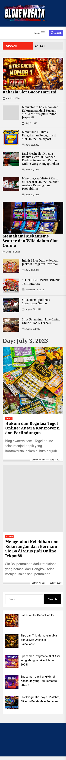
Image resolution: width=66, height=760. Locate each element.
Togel (9, 418)
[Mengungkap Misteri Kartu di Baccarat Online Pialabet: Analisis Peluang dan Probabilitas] (11, 184)
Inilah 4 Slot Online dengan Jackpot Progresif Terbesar (40, 262)
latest (40, 46)
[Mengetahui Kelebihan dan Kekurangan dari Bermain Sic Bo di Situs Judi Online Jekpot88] (11, 112)
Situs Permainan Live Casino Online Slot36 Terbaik (41, 321)
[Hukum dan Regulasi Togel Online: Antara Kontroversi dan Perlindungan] (33, 380)
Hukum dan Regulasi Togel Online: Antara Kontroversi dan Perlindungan (32, 428)
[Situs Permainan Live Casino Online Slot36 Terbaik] (11, 325)
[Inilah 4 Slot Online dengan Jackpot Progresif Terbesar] (11, 266)
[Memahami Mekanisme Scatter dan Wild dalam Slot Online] (33, 218)
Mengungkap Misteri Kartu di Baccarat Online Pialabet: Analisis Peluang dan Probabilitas (40, 183)
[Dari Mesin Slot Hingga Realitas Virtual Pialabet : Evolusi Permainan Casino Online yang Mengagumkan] (11, 159)
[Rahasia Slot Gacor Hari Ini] (33, 74)
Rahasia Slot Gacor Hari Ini (29, 91)
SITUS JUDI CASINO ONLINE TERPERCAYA (41, 281)
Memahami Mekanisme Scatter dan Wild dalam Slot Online (30, 240)
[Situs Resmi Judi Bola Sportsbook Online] (11, 305)
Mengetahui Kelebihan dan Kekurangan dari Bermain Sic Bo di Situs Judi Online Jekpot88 (40, 112)
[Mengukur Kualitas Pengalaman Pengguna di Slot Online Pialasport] (11, 137)
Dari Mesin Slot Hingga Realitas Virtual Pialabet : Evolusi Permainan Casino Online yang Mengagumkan (40, 159)
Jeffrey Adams (38, 459)
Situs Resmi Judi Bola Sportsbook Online (36, 301)
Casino (9, 536)
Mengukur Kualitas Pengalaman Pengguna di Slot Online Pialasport (39, 135)
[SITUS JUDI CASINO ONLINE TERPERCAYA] (11, 286)
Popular (10, 46)
